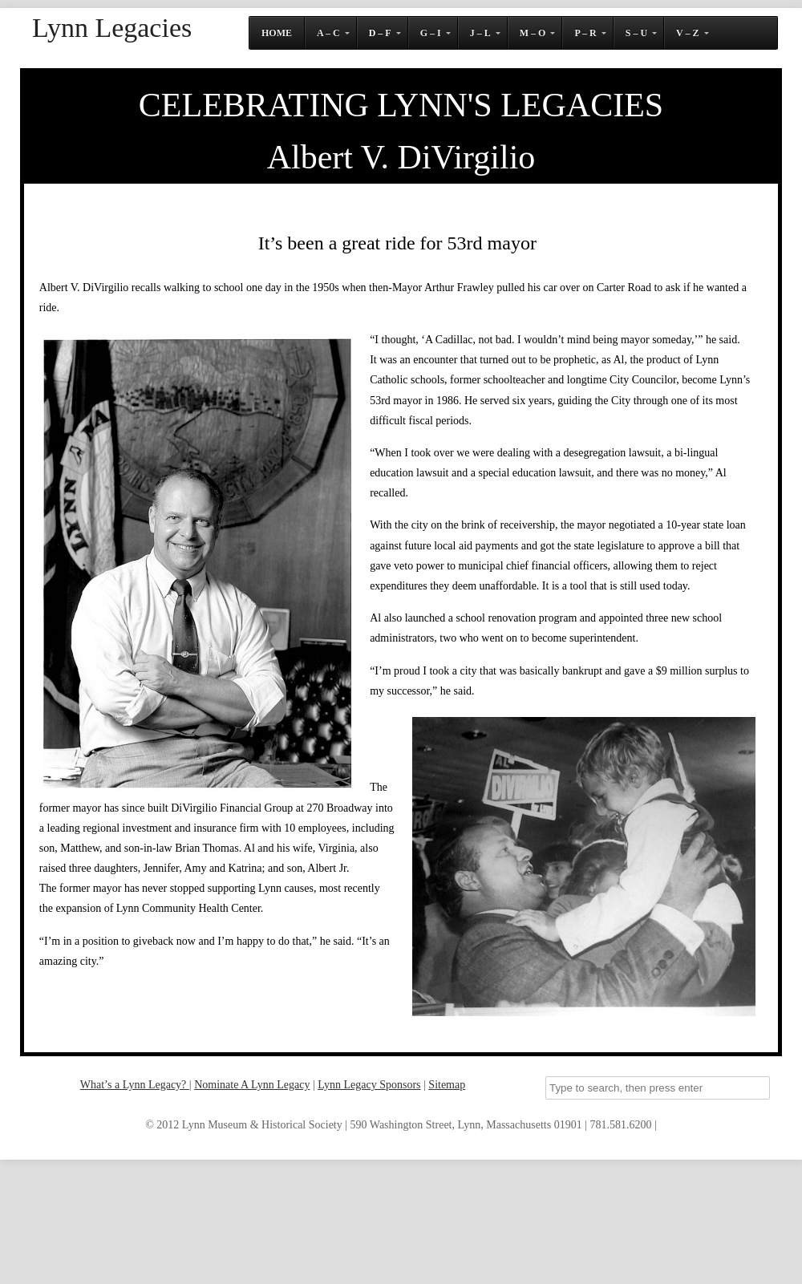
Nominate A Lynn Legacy (252, 1085)
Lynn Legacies (112, 28)
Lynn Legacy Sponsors (369, 1085)
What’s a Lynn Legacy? (134, 1085)
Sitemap (446, 1085)
